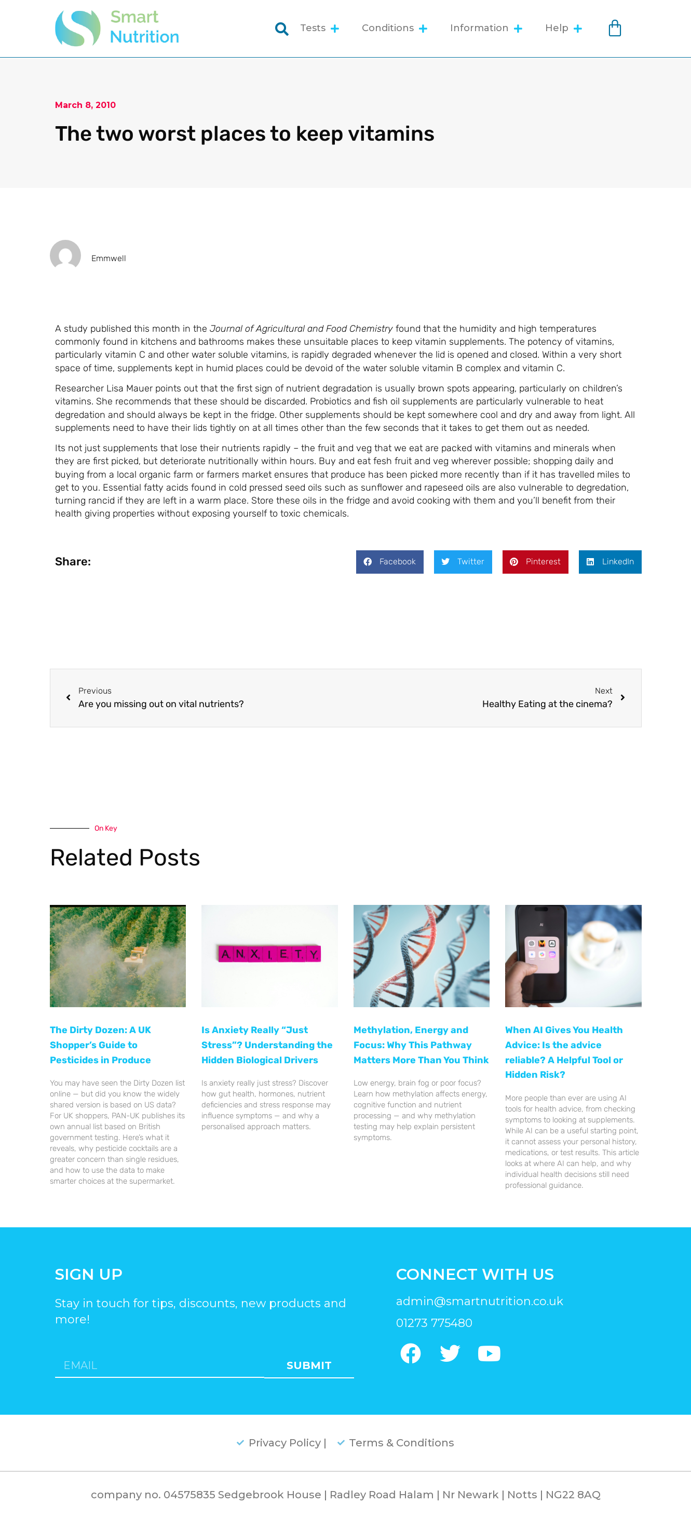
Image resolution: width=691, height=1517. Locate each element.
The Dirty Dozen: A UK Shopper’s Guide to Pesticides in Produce (100, 1045)
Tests (319, 28)
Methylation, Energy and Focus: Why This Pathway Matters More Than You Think (421, 1045)
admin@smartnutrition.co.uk (479, 1301)
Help (563, 28)
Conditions (394, 28)
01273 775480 (434, 1323)
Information (486, 28)
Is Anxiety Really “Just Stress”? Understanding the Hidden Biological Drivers (267, 1045)
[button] (390, 562)
